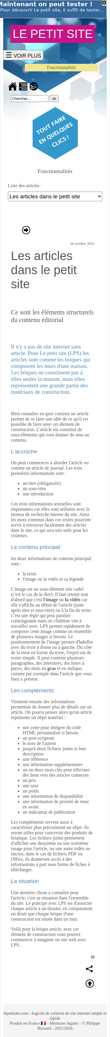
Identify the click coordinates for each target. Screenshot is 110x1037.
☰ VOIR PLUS (23, 55)
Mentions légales (64, 1023)
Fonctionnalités (61, 67)
